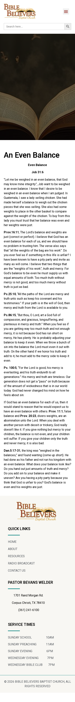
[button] (66, 11)
